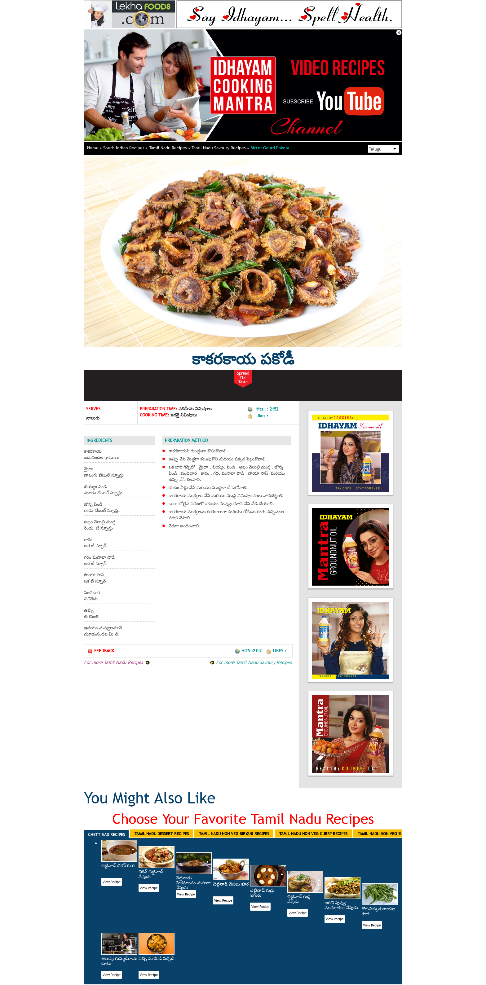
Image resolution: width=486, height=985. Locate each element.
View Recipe (112, 881)
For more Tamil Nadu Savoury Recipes (251, 662)
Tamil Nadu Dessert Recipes (162, 833)
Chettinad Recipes (106, 834)
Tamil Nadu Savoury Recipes (220, 148)
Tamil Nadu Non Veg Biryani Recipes (234, 833)
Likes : (276, 650)
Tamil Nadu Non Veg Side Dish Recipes (394, 833)
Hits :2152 (249, 650)
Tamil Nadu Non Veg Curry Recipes (313, 833)
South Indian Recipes (125, 148)
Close (399, 32)
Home (94, 148)
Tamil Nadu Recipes (169, 148)
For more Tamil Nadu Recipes (117, 662)
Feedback (100, 651)
